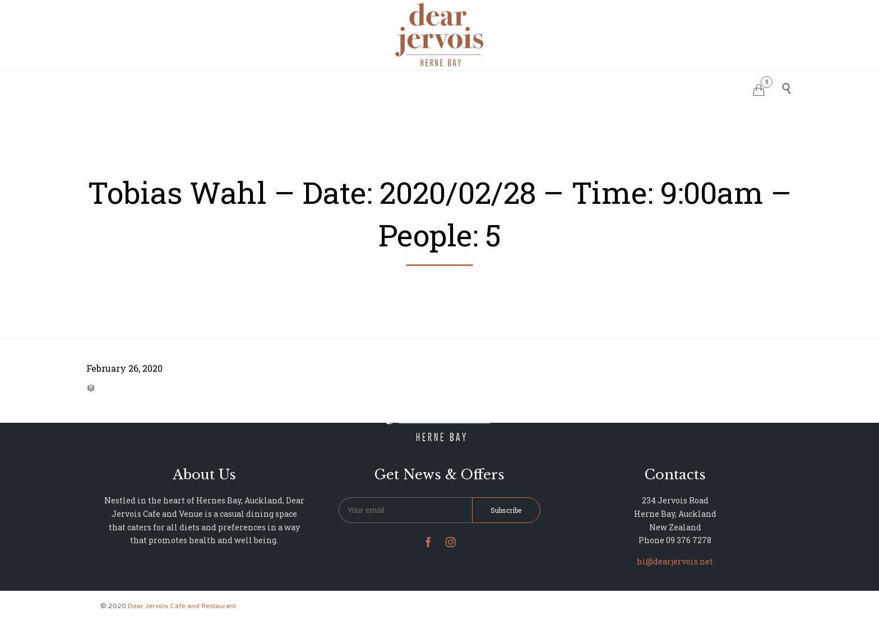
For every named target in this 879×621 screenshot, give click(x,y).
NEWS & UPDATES (557, 87)
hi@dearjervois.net (675, 561)
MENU (413, 87)
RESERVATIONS (356, 87)
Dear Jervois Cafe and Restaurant (182, 606)
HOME (299, 87)
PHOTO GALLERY (473, 87)
